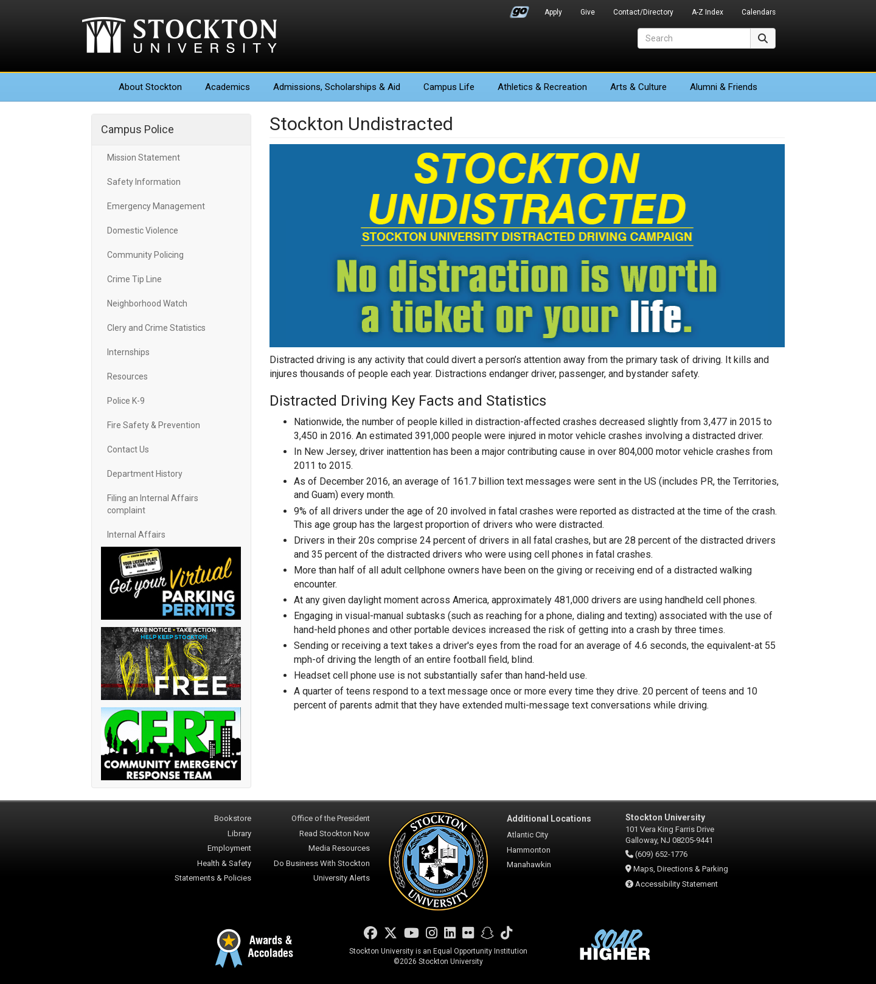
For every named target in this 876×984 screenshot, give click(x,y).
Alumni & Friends (723, 86)
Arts (638, 86)
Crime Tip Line (134, 279)
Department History (144, 474)
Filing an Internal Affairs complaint (152, 504)
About (150, 86)
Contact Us (128, 449)
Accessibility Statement (676, 884)
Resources (127, 376)
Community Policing (145, 255)
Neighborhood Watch (147, 303)
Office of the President (330, 818)
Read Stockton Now (334, 833)
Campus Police (137, 129)
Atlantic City (527, 834)
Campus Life (448, 86)
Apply (553, 12)
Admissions (336, 86)
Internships (128, 352)
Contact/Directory (643, 12)
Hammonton (529, 849)
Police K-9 (126, 401)
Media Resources (339, 848)
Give (587, 12)
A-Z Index (707, 12)
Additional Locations (549, 818)
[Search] (694, 38)
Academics (227, 86)
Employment (229, 848)
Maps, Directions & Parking (680, 868)
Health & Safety (224, 863)
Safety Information (144, 182)
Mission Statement (143, 157)
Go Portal (519, 9)
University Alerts (341, 877)
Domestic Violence (142, 230)
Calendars (759, 12)
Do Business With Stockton (322, 863)
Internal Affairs (136, 534)
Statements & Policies (213, 877)
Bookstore (232, 818)
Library (239, 833)
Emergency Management (156, 206)
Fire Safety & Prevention (153, 425)
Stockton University (179, 36)
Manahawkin (529, 864)
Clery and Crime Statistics (156, 328)
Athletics (542, 86)
